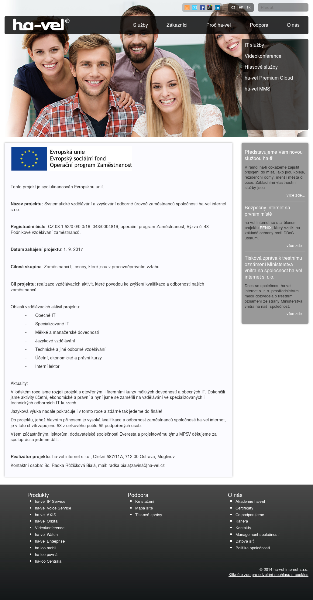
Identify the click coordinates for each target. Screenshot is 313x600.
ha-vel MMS (257, 88)
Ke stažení (144, 501)
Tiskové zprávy (148, 514)
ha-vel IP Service (50, 501)
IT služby (254, 44)
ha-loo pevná (46, 554)
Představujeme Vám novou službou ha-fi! (274, 155)
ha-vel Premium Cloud (269, 77)
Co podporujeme (250, 514)
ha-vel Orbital (46, 521)
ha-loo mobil (45, 547)
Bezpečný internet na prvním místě (267, 210)
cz (233, 7)
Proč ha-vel (218, 24)
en (241, 7)
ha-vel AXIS (45, 514)
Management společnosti (258, 534)
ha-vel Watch (46, 534)
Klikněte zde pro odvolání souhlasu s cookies (268, 574)
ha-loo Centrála (48, 561)
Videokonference (263, 55)
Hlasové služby (261, 66)
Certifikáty (244, 508)
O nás (293, 24)
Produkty (38, 495)
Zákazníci (177, 24)
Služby (140, 24)
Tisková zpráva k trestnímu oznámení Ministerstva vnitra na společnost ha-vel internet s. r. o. (273, 267)
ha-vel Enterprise (50, 541)
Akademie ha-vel (250, 501)
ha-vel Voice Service (53, 508)
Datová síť (245, 541)
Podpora (259, 24)
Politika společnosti (253, 547)
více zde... (296, 195)
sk (248, 7)
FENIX (266, 227)
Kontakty (243, 527)
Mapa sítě (144, 508)
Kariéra (242, 521)
